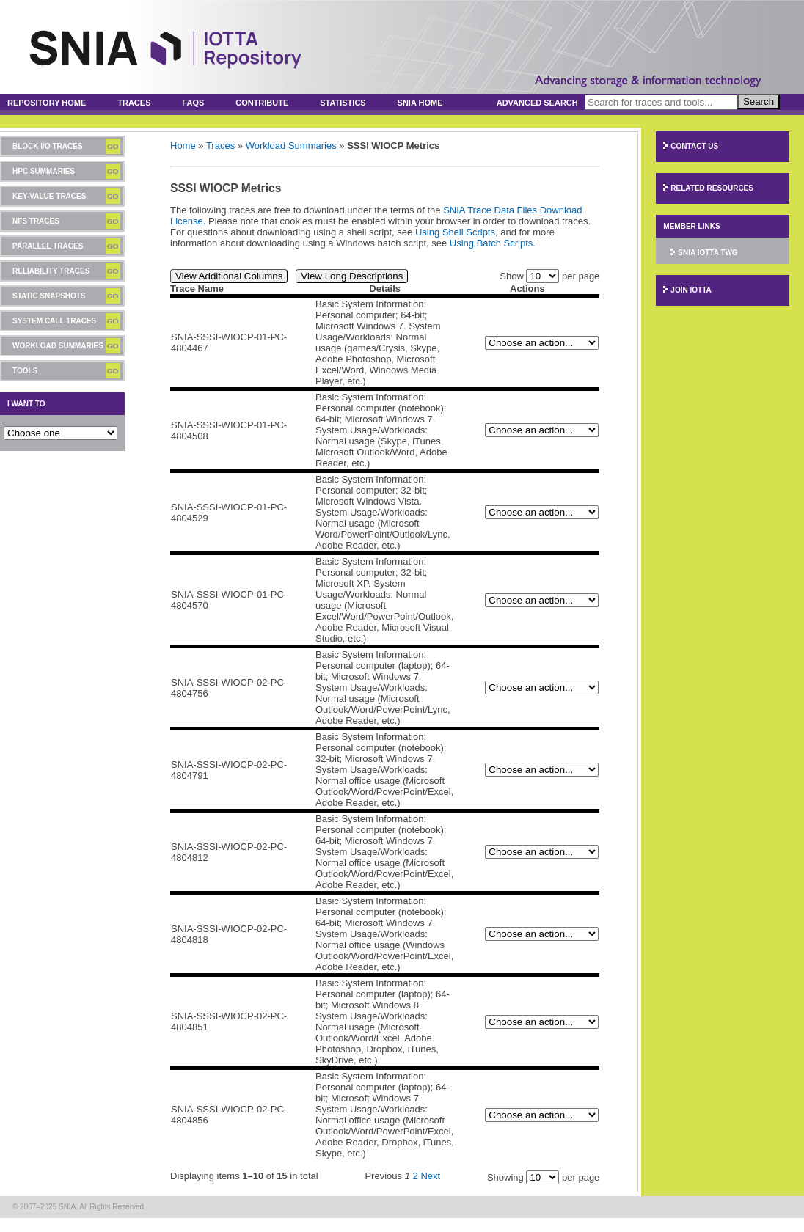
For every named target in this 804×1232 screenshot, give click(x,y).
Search (758, 101)
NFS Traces (35, 221)
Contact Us (694, 146)
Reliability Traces (50, 271)
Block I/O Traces (47, 146)
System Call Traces (54, 321)
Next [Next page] (430, 1175)
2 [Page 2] (415, 1175)
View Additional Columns (228, 276)
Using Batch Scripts (491, 243)
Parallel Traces (47, 246)
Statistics (343, 102)
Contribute (261, 102)
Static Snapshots (49, 296)
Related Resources (711, 188)
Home (183, 145)
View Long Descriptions (352, 276)
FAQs (193, 102)
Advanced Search (537, 102)
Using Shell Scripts (455, 232)
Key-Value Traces (49, 196)
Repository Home (46, 102)
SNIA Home (420, 102)
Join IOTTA (690, 290)
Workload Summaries (57, 346)
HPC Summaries (43, 171)
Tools (24, 371)
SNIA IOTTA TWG (707, 253)
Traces (133, 102)
